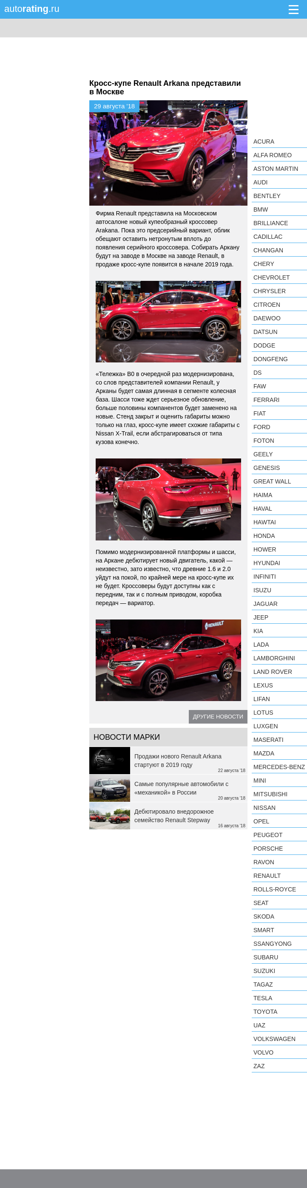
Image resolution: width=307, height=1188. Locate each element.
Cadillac (267, 236)
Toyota (265, 1011)
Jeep (260, 617)
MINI (259, 780)
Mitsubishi (270, 794)
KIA (258, 631)
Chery (263, 263)
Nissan (264, 807)
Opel (261, 821)
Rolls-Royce (274, 889)
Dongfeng (270, 359)
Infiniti (264, 576)
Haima (262, 495)
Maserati (268, 739)
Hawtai (264, 522)
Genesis (266, 467)
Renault (267, 875)
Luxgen (265, 726)
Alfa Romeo (272, 155)
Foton (263, 440)
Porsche (268, 848)
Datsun (265, 331)
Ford (261, 427)
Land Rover (272, 671)
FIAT (259, 413)
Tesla (262, 998)
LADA (261, 644)
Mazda (263, 753)
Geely (263, 454)
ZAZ (258, 1066)
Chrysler (269, 291)
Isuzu (262, 590)
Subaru (265, 957)
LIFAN (261, 699)
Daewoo (267, 318)
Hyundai (266, 563)
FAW (259, 386)
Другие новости (218, 716)
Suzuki (264, 970)
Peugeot (267, 835)
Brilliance (270, 223)
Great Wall (272, 481)
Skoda (263, 916)
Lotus (263, 712)
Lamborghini (274, 658)
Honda (264, 535)
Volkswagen (274, 1038)
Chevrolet (271, 277)
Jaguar (265, 603)
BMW (260, 209)
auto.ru (32, 8)
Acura (263, 141)
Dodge (264, 345)
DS (257, 372)
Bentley (267, 195)
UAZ (259, 1025)
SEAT (261, 902)
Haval (262, 508)
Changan (268, 250)
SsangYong (272, 943)
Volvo (263, 1052)
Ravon (263, 862)
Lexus (263, 685)
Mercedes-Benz (279, 767)
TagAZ (263, 984)
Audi (260, 182)
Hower (264, 549)
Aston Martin (275, 168)
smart (263, 930)
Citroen (266, 304)
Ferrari (266, 399)
